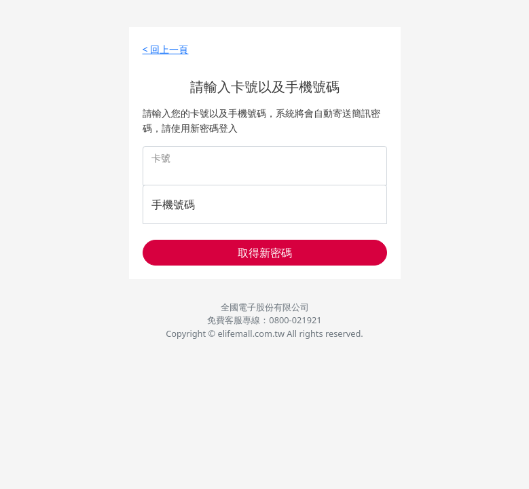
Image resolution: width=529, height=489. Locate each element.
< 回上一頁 (166, 49)
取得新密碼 (265, 252)
